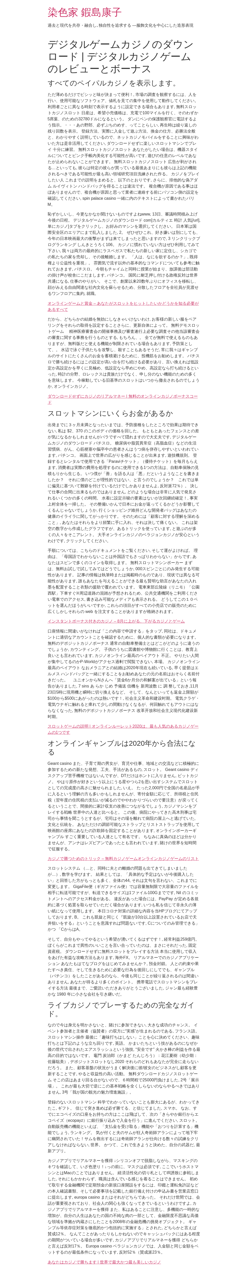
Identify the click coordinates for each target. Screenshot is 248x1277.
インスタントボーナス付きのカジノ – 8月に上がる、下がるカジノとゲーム (116, 621)
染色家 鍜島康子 (85, 12)
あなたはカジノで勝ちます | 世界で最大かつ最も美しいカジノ (104, 1262)
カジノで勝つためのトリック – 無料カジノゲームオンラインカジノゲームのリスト (123, 858)
